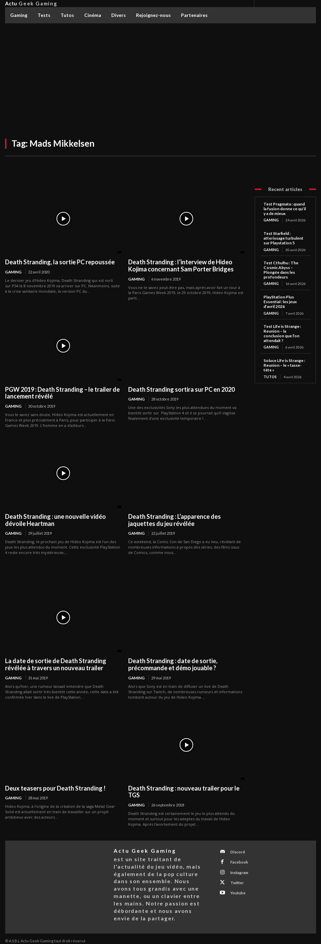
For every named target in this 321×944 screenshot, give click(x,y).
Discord (235, 850)
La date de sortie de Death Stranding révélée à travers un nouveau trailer (55, 663)
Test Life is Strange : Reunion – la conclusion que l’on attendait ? (282, 332)
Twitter (234, 876)
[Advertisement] (160, 74)
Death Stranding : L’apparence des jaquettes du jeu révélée (174, 519)
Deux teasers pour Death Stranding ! (55, 787)
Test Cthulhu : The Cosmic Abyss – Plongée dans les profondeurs (280, 269)
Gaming (13, 272)
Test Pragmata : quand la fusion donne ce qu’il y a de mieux (284, 208)
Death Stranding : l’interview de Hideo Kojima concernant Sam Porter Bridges (181, 265)
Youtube (235, 885)
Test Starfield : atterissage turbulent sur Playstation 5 (283, 238)
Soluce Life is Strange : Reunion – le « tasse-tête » (284, 364)
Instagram (237, 868)
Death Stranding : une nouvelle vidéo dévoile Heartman (55, 519)
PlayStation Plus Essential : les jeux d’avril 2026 (280, 301)
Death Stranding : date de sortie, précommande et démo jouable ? (172, 663)
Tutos (270, 375)
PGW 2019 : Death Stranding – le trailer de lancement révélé (62, 392)
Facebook (236, 859)
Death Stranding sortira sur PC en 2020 (181, 389)
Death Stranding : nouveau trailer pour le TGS (183, 790)
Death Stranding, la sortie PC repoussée (60, 262)
